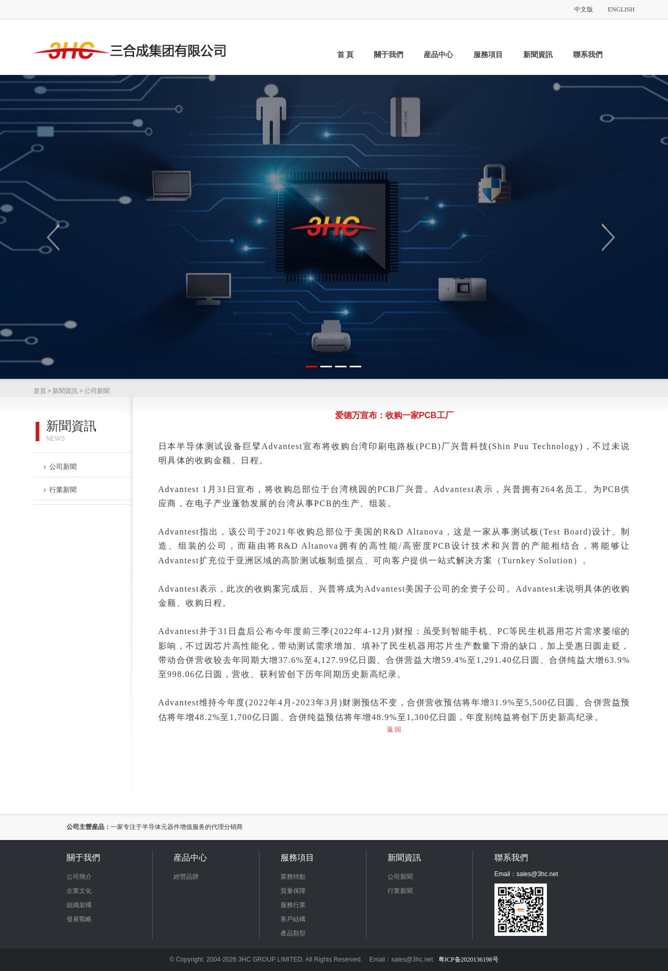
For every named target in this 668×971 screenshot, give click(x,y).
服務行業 (293, 905)
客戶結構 (293, 919)
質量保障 (293, 890)
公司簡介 (79, 876)
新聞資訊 (538, 55)
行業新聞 (60, 490)
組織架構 (79, 905)
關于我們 (388, 55)
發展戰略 (79, 919)
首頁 (40, 391)
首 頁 (345, 55)
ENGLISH (621, 9)
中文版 (583, 9)
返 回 (394, 729)
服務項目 (488, 55)
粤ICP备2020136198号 (468, 959)
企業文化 (79, 890)
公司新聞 (97, 391)
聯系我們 (587, 55)
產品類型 (293, 933)
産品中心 (438, 55)
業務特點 (293, 876)
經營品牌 (186, 876)
